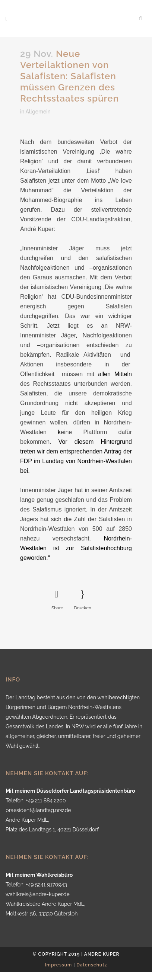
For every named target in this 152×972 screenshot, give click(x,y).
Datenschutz (91, 965)
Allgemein (38, 112)
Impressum (58, 965)
